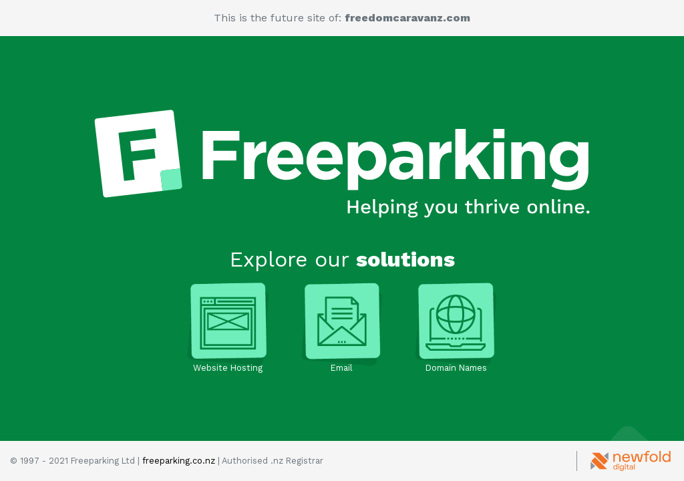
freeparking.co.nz (178, 461)
